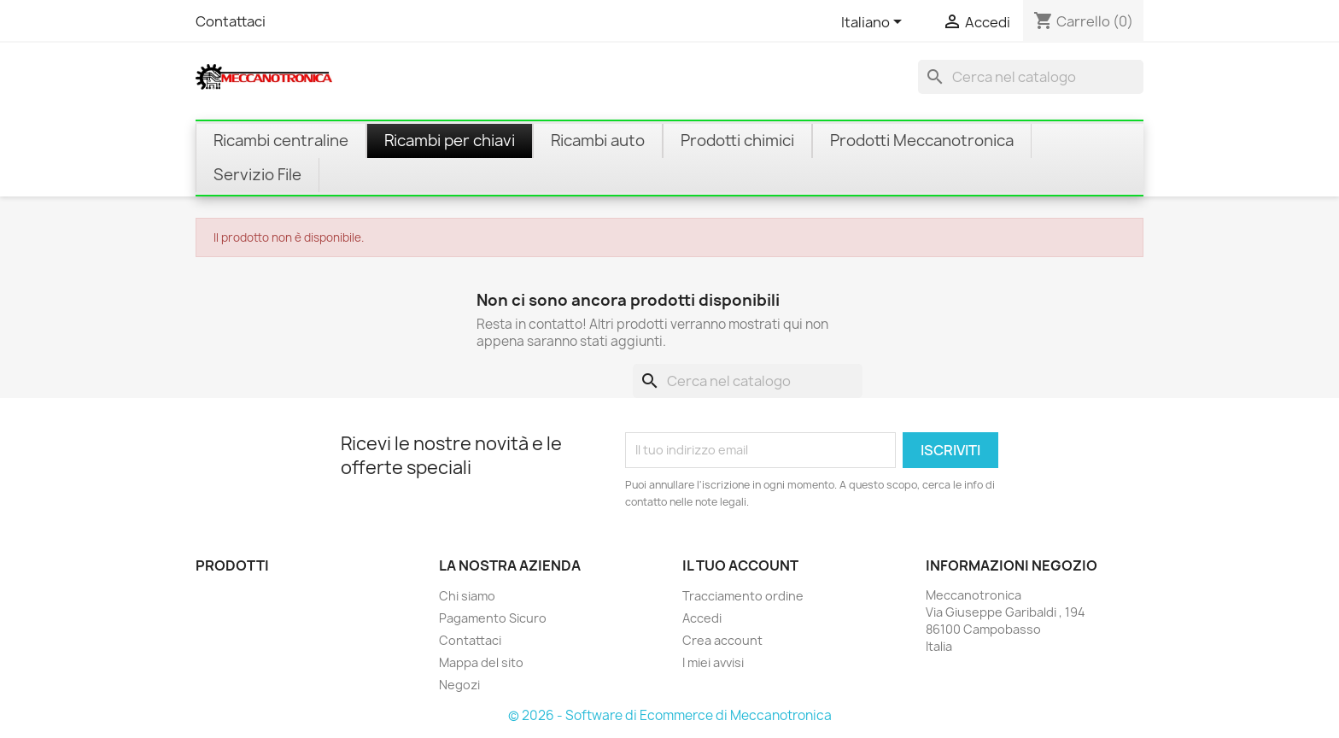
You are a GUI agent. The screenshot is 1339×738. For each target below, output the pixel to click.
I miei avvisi (713, 662)
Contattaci (231, 21)
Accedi (702, 618)
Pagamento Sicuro (493, 618)
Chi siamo (467, 596)
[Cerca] (1030, 77)
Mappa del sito (481, 662)
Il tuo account (740, 565)
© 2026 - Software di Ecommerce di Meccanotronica (670, 715)
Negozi (459, 684)
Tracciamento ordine (743, 596)
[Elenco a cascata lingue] (874, 23)
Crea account (722, 640)
